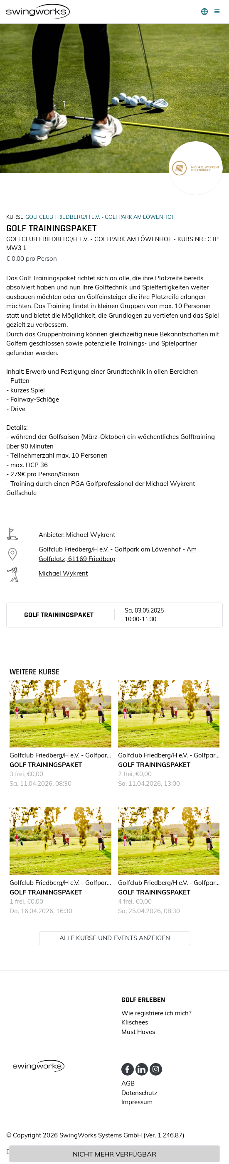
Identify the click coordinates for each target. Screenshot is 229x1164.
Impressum (137, 1102)
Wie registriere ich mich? (156, 1013)
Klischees (134, 1022)
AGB (128, 1083)
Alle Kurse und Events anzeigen (114, 938)
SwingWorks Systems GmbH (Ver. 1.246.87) (122, 1135)
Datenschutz (139, 1093)
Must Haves (138, 1032)
